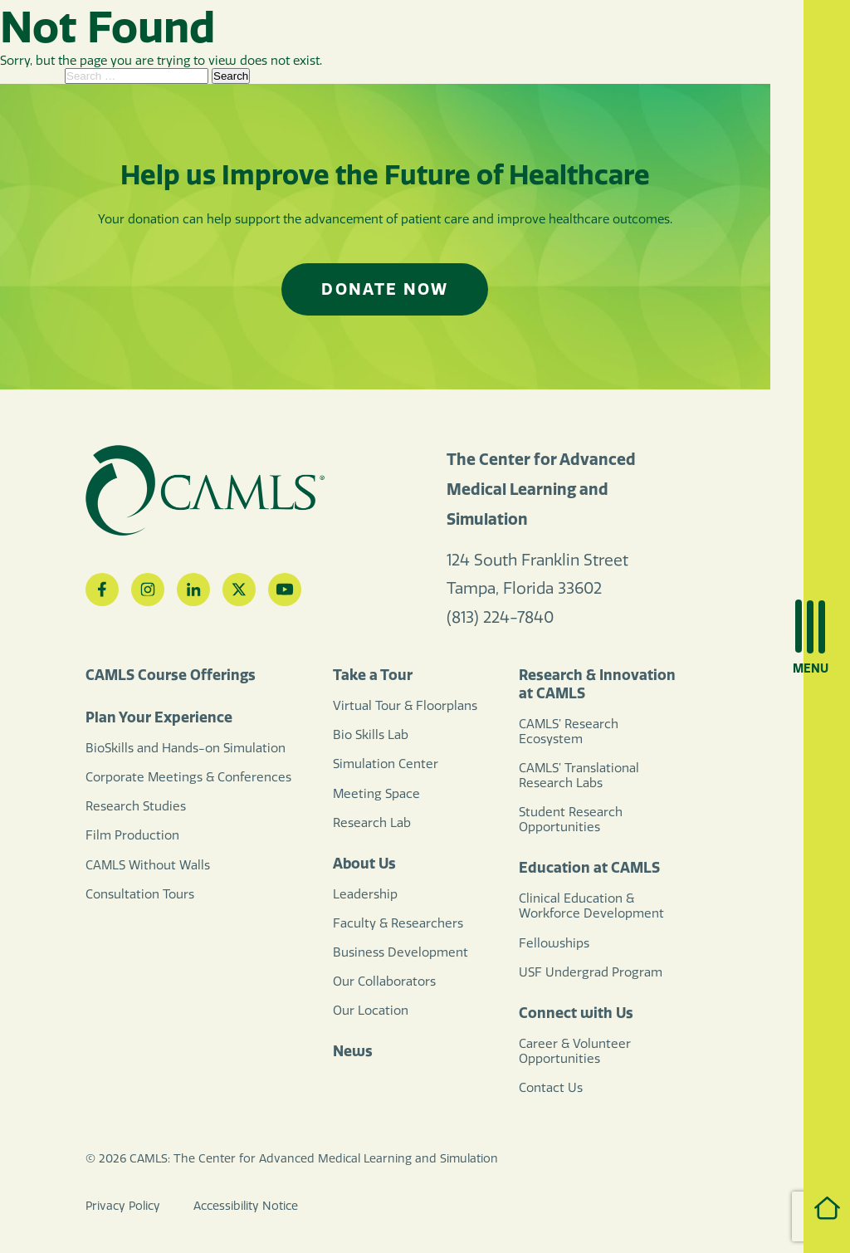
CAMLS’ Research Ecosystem (568, 731)
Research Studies (135, 806)
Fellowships (554, 943)
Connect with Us (576, 1013)
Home (810, 1208)
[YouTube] (284, 589)
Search (230, 76)
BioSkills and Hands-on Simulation (185, 748)
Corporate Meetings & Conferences (188, 777)
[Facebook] (102, 589)
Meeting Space (376, 793)
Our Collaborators (384, 981)
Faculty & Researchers (398, 923)
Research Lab (372, 822)
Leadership (365, 894)
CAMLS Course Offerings (170, 675)
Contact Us (551, 1087)
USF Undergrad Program (590, 972)
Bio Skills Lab (370, 734)
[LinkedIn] (193, 589)
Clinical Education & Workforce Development (591, 906)
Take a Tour (373, 675)
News (353, 1051)
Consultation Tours (139, 894)
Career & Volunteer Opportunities (575, 1051)
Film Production (132, 835)
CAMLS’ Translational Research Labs (579, 775)
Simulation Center (385, 763)
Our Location (370, 1010)
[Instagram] (147, 589)
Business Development (400, 952)
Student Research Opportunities (571, 820)
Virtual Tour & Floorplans (405, 705)
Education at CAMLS (589, 868)
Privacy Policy (122, 1206)
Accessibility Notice (245, 1206)
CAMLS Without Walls (147, 865)
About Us (364, 863)
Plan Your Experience (158, 717)
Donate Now (384, 289)
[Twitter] (239, 589)
